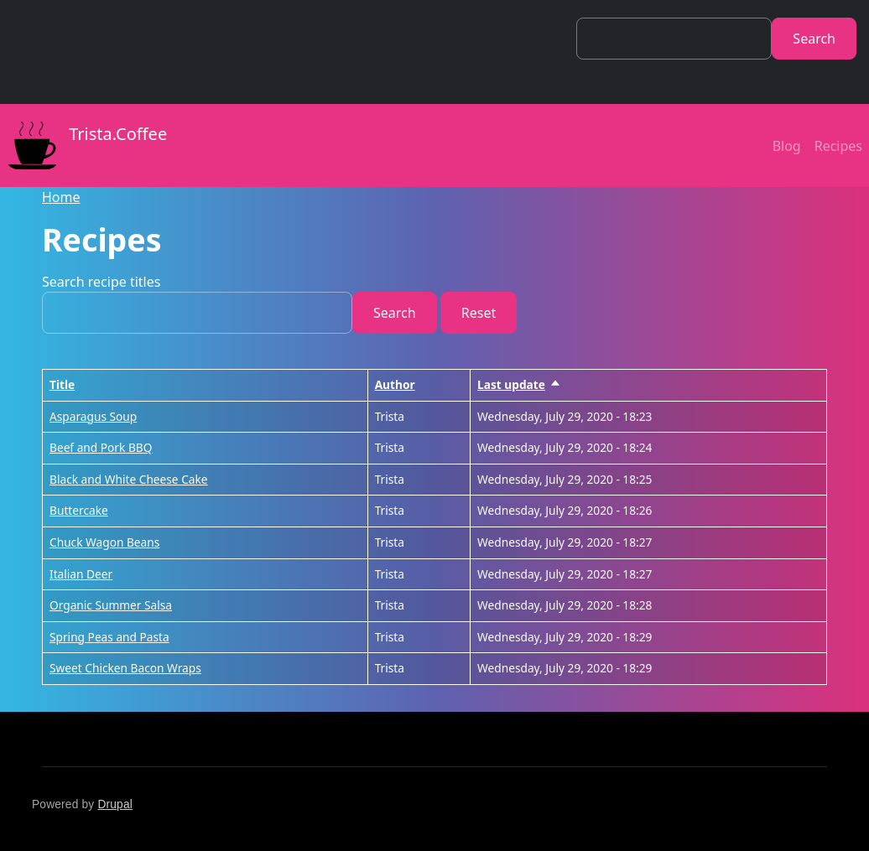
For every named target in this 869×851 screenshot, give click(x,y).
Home (61, 197)
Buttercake (78, 510)
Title (62, 384)
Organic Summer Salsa (110, 605)
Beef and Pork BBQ (100, 447)
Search (814, 38)
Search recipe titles (101, 281)
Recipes (838, 146)
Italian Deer (80, 574)
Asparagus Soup (93, 416)
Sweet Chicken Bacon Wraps (125, 668)
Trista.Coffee (83, 145)
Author (395, 384)
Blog (787, 146)
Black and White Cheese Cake (128, 479)
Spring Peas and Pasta (109, 637)
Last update (519, 384)
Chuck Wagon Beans (104, 542)
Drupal (115, 804)
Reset (478, 313)
